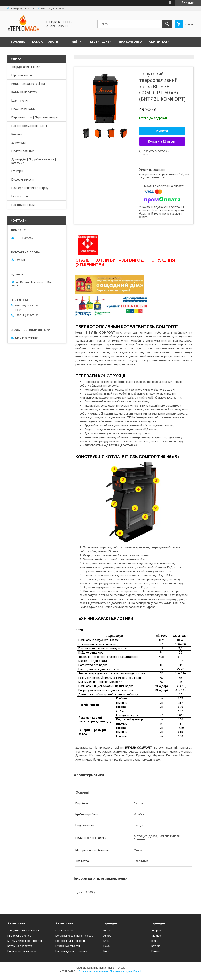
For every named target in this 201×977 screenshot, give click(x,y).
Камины (16, 134)
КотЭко (155, 945)
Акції (73, 41)
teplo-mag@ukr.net (26, 337)
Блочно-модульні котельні (29, 125)
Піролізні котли (21, 75)
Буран (107, 930)
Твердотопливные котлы (23, 930)
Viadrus (156, 935)
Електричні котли (23, 204)
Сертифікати (159, 41)
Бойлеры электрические (70, 940)
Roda (106, 951)
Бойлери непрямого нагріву (29, 188)
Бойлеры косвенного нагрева (74, 935)
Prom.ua (120, 967)
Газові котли (19, 196)
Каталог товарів (45, 41)
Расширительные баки (21, 951)
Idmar (154, 940)
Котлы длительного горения (25, 940)
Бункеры (17, 171)
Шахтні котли (20, 100)
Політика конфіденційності (125, 971)
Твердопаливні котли (25, 67)
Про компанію (130, 41)
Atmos (107, 935)
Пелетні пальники (23, 151)
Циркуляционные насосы (71, 951)
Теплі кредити (100, 41)
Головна (18, 41)
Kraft (106, 940)
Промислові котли (23, 109)
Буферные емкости (67, 945)
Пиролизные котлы (19, 935)
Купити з (162, 141)
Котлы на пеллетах (19, 945)
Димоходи (18, 142)
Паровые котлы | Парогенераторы (34, 117)
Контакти (18, 52)
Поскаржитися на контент (93, 971)
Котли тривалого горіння (28, 83)
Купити (162, 131)
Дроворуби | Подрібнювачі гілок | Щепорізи (33, 161)
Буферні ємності (22, 179)
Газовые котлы (64, 930)
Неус (106, 945)
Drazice (156, 951)
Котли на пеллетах (24, 92)
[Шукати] (167, 24)
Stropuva (156, 930)
